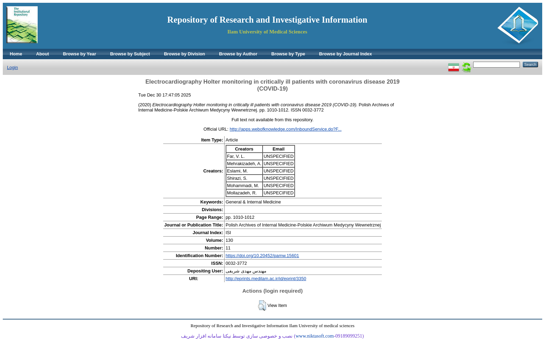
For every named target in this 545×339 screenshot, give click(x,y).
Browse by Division (184, 53)
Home (16, 53)
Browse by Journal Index (345, 53)
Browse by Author (238, 53)
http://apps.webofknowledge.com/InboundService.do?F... (286, 129)
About (42, 53)
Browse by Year (79, 53)
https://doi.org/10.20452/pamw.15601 (262, 255)
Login (12, 67)
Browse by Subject (130, 53)
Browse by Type (288, 53)
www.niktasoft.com (315, 336)
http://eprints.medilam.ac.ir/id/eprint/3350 (266, 278)
